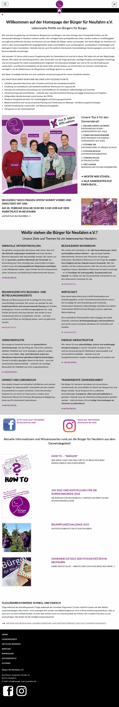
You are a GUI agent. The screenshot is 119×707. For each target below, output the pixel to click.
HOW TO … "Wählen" (64, 456)
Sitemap (6, 663)
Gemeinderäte (9, 639)
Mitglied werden (11, 644)
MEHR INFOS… (11, 277)
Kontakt (6, 649)
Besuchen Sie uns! (26, 422)
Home (5, 634)
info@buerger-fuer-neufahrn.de (22, 681)
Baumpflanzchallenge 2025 (70, 524)
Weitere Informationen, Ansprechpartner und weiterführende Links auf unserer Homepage (54, 623)
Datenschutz (9, 658)
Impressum (8, 653)
